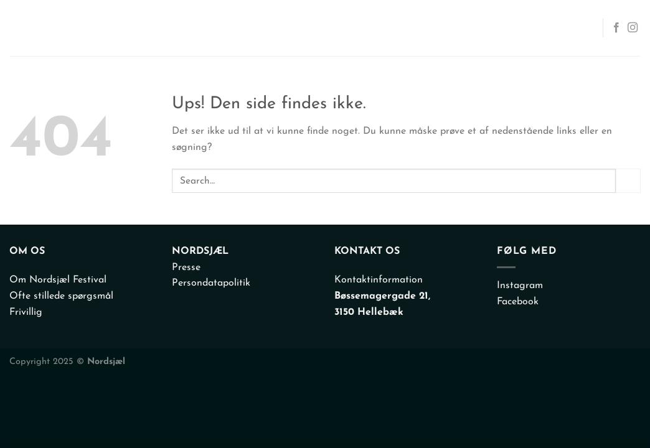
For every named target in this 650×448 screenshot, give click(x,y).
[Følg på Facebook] (616, 28)
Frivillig (25, 312)
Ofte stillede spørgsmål (61, 296)
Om (456, 28)
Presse (186, 268)
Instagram (520, 286)
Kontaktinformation (378, 280)
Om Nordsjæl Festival (57, 280)
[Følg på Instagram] (633, 28)
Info (498, 28)
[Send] (628, 181)
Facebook (518, 302)
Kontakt (560, 28)
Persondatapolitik (211, 283)
